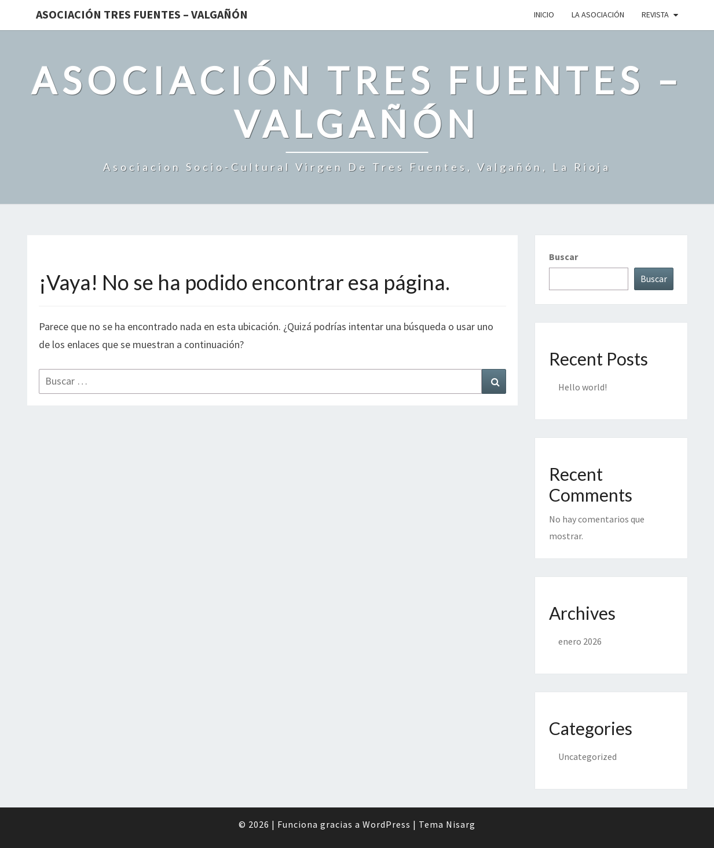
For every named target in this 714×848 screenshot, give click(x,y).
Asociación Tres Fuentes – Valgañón (142, 14)
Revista (655, 14)
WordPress (387, 824)
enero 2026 (580, 641)
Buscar (563, 256)
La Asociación (598, 14)
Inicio (544, 14)
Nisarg (460, 824)
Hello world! (582, 387)
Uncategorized (587, 756)
